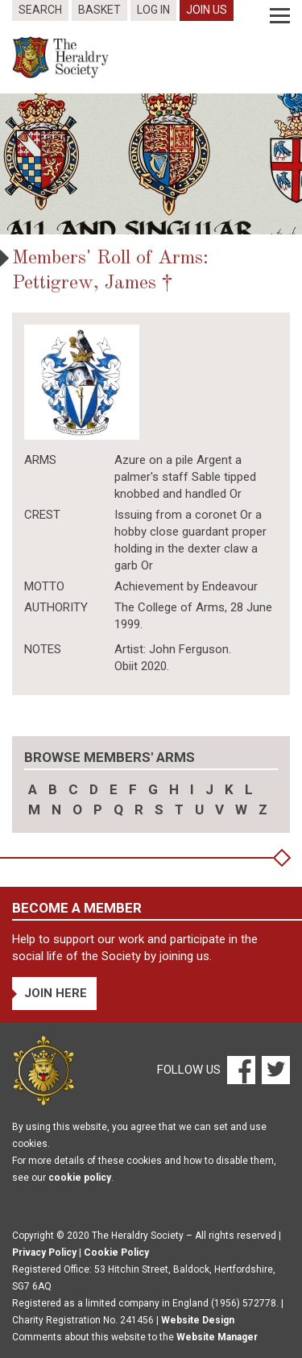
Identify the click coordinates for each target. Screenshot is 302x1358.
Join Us (206, 9)
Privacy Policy (44, 1252)
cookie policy (79, 1177)
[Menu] (280, 16)
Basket (99, 9)
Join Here (55, 993)
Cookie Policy (116, 1252)
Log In (153, 9)
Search (40, 9)
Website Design (197, 1320)
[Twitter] (274, 1069)
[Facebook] (240, 1069)
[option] (151, 163)
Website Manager (217, 1337)
